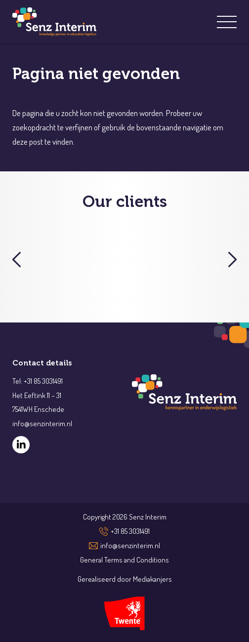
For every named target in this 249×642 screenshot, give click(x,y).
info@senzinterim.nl (130, 545)
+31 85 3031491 (130, 531)
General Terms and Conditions (124, 559)
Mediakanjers (152, 579)
